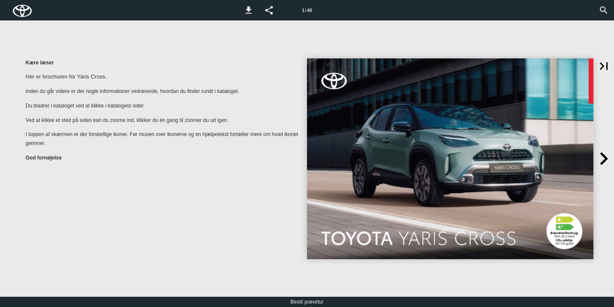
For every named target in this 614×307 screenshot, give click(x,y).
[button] (248, 10)
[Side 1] (307, 10)
